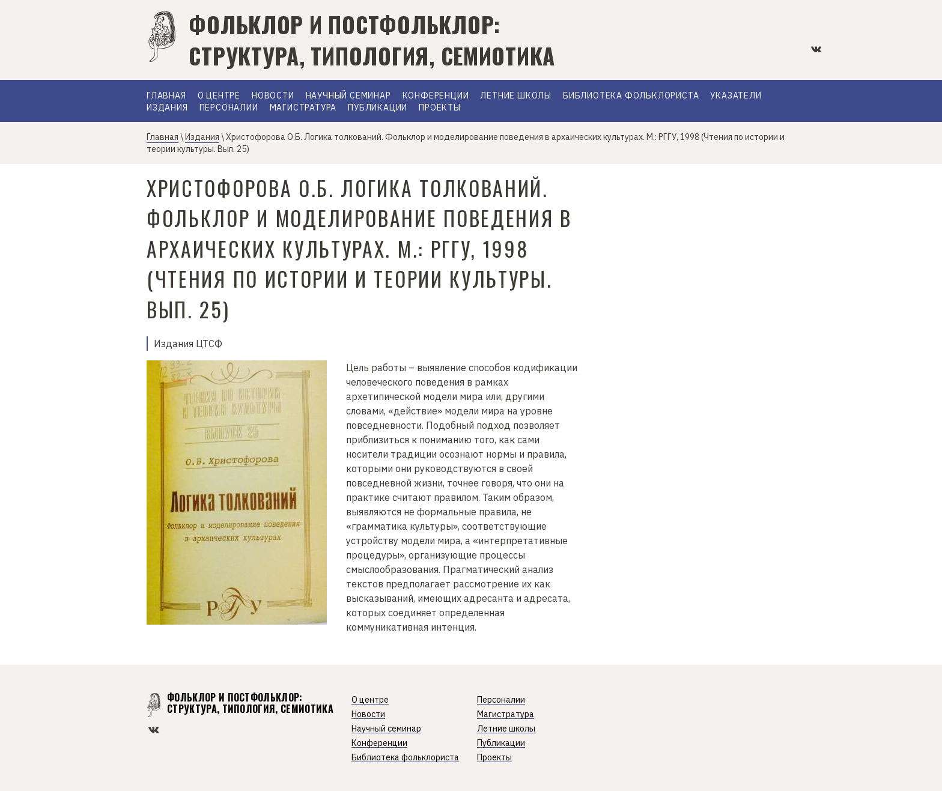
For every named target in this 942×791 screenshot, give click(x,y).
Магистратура (303, 108)
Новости (273, 96)
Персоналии (228, 108)
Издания (167, 108)
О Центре (219, 96)
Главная (166, 96)
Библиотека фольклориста (631, 96)
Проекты (440, 108)
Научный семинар (348, 96)
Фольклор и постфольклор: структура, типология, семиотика (372, 40)
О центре (370, 700)
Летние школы (516, 96)
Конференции (436, 96)
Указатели (735, 96)
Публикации (377, 108)
